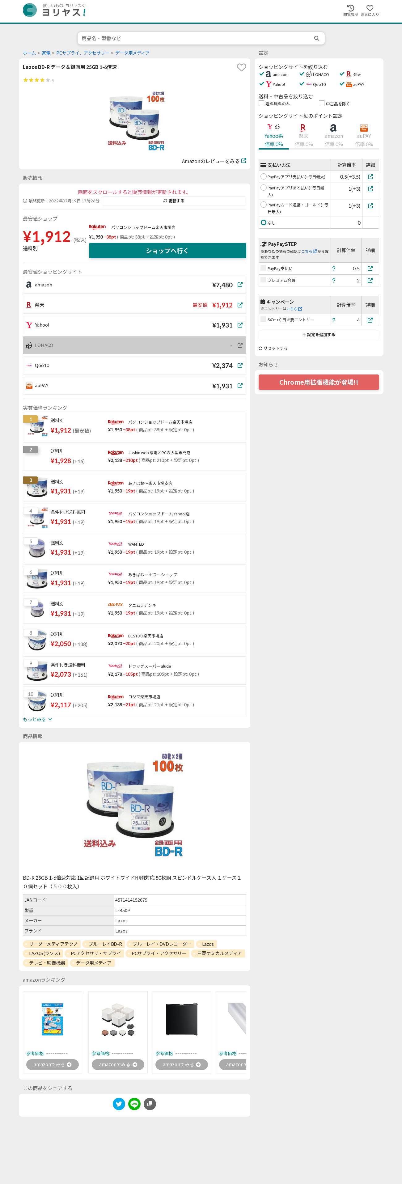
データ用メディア (132, 53)
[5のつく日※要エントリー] (370, 320)
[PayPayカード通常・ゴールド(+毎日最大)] (370, 205)
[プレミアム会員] (370, 280)
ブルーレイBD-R (105, 944)
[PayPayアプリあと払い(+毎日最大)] (370, 188)
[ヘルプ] (334, 268)
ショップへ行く (167, 250)
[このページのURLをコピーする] (150, 1104)
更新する (173, 200)
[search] (317, 38)
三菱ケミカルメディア (219, 953)
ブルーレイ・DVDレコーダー (162, 944)
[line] (134, 1105)
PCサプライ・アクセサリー (159, 953)
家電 (46, 53)
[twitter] (119, 1105)
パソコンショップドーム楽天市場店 (143, 227)
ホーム (29, 53)
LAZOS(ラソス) (44, 953)
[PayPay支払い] (370, 268)
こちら (309, 251)
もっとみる (37, 719)
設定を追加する (319, 334)
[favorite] (241, 67)
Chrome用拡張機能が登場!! (318, 382)
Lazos (208, 944)
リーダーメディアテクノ (53, 944)
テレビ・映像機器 (47, 963)
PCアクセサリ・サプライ (96, 953)
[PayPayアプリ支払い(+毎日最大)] (370, 176)
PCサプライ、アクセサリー (82, 53)
